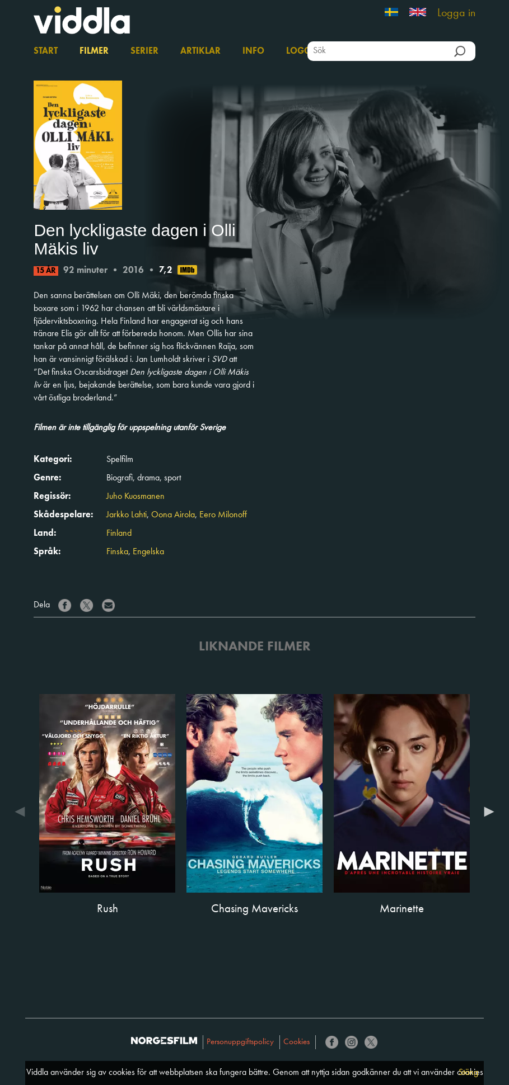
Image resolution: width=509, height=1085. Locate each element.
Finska (117, 552)
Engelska (148, 552)
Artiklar (200, 51)
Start (46, 51)
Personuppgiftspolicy (240, 1042)
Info (253, 51)
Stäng (468, 1072)
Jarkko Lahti (126, 515)
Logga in (456, 13)
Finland (119, 533)
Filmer (94, 51)
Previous (22, 811)
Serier (144, 51)
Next (486, 811)
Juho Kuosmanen (135, 496)
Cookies (296, 1042)
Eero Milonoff (223, 515)
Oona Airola (173, 515)
